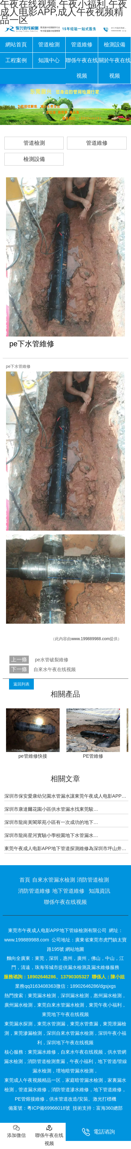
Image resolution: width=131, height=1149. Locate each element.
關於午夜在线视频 (115, 68)
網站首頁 (16, 44)
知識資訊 (99, 891)
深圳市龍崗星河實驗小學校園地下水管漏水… (51, 835)
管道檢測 (49, 44)
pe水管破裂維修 (51, 659)
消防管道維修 (34, 891)
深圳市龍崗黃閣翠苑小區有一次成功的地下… (51, 822)
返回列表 (21, 684)
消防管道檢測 (93, 880)
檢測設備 (114, 44)
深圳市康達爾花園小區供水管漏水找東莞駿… (51, 809)
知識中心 (49, 60)
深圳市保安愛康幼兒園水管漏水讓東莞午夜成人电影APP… (65, 796)
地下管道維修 (68, 891)
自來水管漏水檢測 (53, 880)
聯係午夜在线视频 (82, 68)
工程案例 (16, 60)
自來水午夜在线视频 (55, 669)
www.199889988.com (90, 638)
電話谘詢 (98, 1132)
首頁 (24, 880)
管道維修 (81, 44)
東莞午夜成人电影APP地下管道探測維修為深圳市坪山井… (65, 848)
